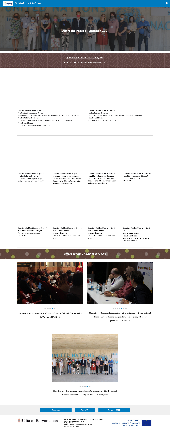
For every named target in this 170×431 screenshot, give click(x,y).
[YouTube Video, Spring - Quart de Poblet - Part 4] (67, 155)
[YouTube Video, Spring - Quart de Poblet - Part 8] (67, 209)
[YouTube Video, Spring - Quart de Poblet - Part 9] (102, 209)
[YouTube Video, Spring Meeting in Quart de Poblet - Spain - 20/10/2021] (50, 89)
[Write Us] (85, 410)
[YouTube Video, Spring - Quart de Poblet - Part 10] (137, 209)
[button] (167, 3)
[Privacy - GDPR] (114, 410)
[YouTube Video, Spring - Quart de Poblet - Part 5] (102, 155)
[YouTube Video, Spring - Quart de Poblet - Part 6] (137, 155)
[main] (85, 28)
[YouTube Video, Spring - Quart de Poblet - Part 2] (120, 89)
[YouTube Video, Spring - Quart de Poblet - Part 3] (32, 155)
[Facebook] (55, 410)
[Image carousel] (50, 285)
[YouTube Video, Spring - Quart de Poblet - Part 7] (32, 209)
